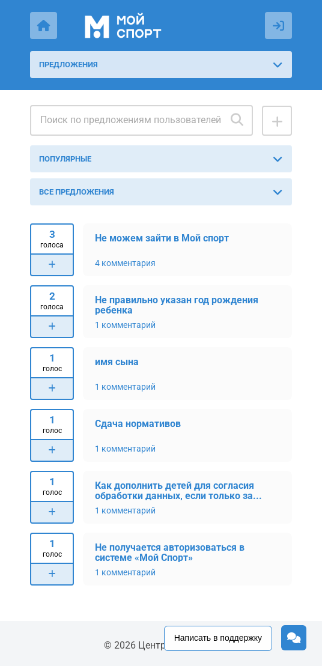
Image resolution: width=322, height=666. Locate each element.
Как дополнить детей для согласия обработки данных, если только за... (178, 490)
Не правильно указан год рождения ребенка (176, 305)
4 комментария (125, 263)
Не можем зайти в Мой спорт (162, 238)
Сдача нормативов (138, 424)
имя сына (117, 362)
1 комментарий (125, 325)
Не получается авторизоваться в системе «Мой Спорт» (170, 552)
